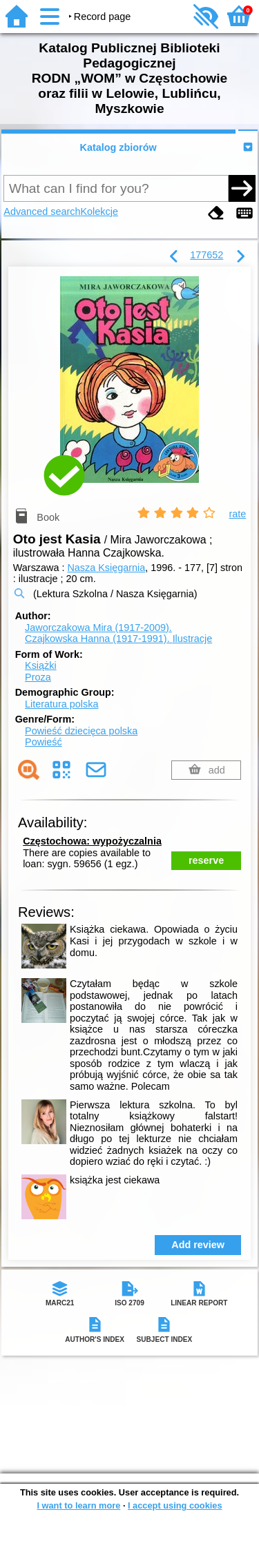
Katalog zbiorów (118, 147)
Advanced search (41, 211)
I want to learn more (78, 1505)
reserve (206, 860)
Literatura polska (61, 703)
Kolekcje (99, 211)
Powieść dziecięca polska (81, 730)
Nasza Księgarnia (106, 567)
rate (237, 513)
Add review (197, 1244)
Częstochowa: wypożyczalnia (92, 841)
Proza (38, 677)
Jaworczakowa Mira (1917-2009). (98, 627)
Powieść (43, 741)
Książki (41, 665)
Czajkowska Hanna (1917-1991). (118, 638)
